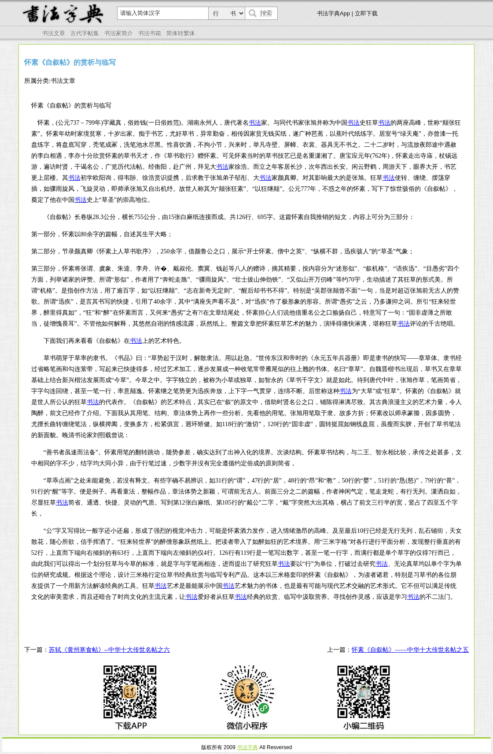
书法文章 (53, 33)
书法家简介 (118, 33)
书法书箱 (149, 33)
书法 (255, 122)
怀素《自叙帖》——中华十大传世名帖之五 (410, 649)
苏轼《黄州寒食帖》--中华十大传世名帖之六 (109, 649)
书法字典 (247, 747)
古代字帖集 (84, 33)
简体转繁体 (180, 33)
